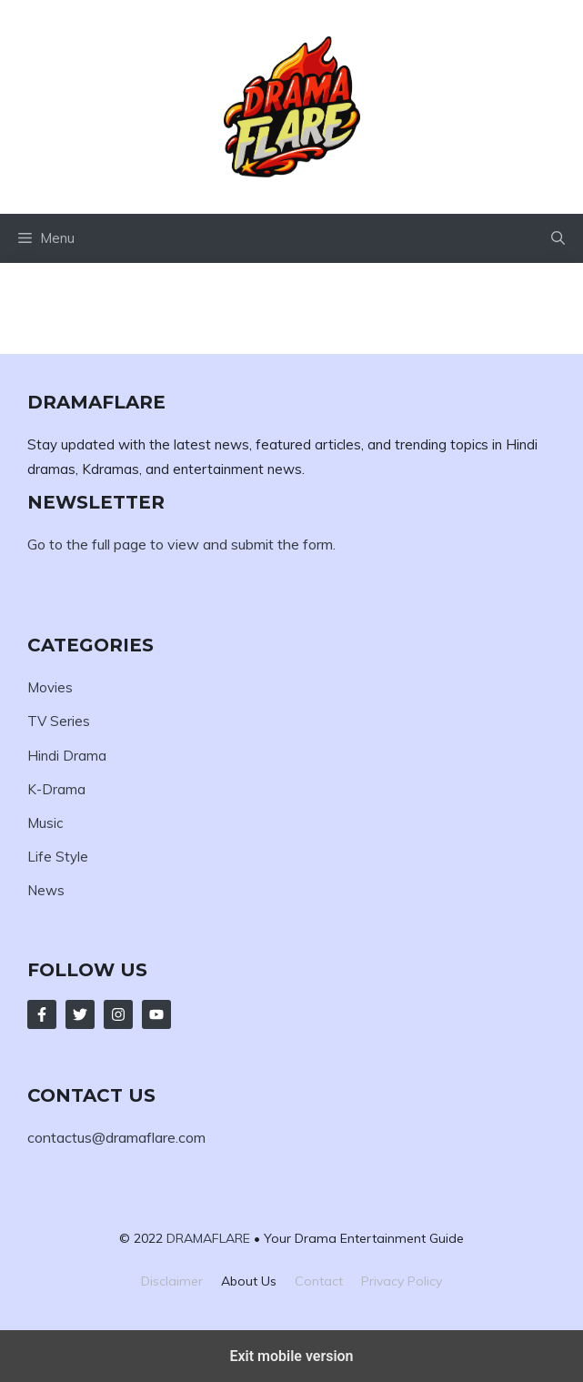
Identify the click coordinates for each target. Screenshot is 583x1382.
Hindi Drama (66, 755)
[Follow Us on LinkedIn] (156, 1014)
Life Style (57, 856)
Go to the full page (86, 544)
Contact (319, 1281)
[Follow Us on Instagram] (118, 1014)
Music (45, 823)
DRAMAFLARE (208, 1238)
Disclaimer (172, 1281)
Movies (50, 687)
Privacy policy (401, 1281)
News (46, 890)
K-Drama (56, 789)
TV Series (58, 721)
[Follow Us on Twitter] (80, 1014)
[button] (558, 238)
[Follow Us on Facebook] (41, 1014)
